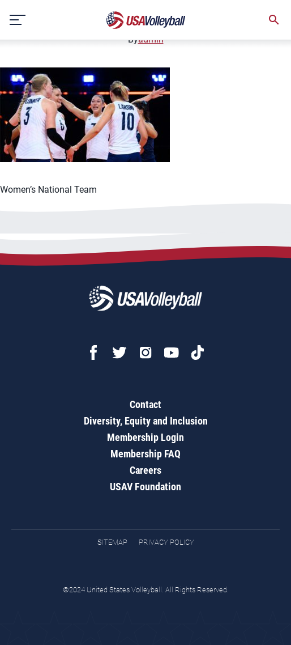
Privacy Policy (166, 542)
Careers (145, 470)
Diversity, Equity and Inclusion (146, 421)
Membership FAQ (145, 454)
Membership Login (145, 437)
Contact (145, 404)
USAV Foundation (145, 487)
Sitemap (112, 542)
